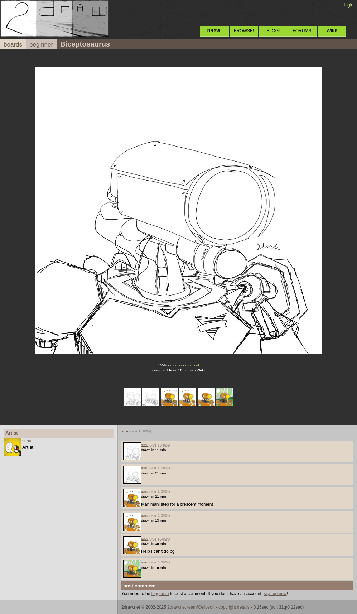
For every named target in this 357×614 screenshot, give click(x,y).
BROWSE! (244, 30)
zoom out (192, 365)
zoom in (176, 365)
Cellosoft (206, 607)
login (348, 5)
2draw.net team (182, 607)
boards (13, 44)
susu (26, 440)
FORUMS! (302, 30)
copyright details (234, 607)
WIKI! (332, 30)
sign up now (275, 593)
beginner (41, 44)
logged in (160, 593)
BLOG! (273, 30)
